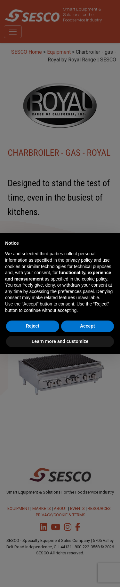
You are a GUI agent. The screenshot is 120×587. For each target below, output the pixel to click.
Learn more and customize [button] (60, 341)
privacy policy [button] (79, 260)
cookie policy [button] (94, 279)
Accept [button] (87, 326)
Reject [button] (32, 326)
